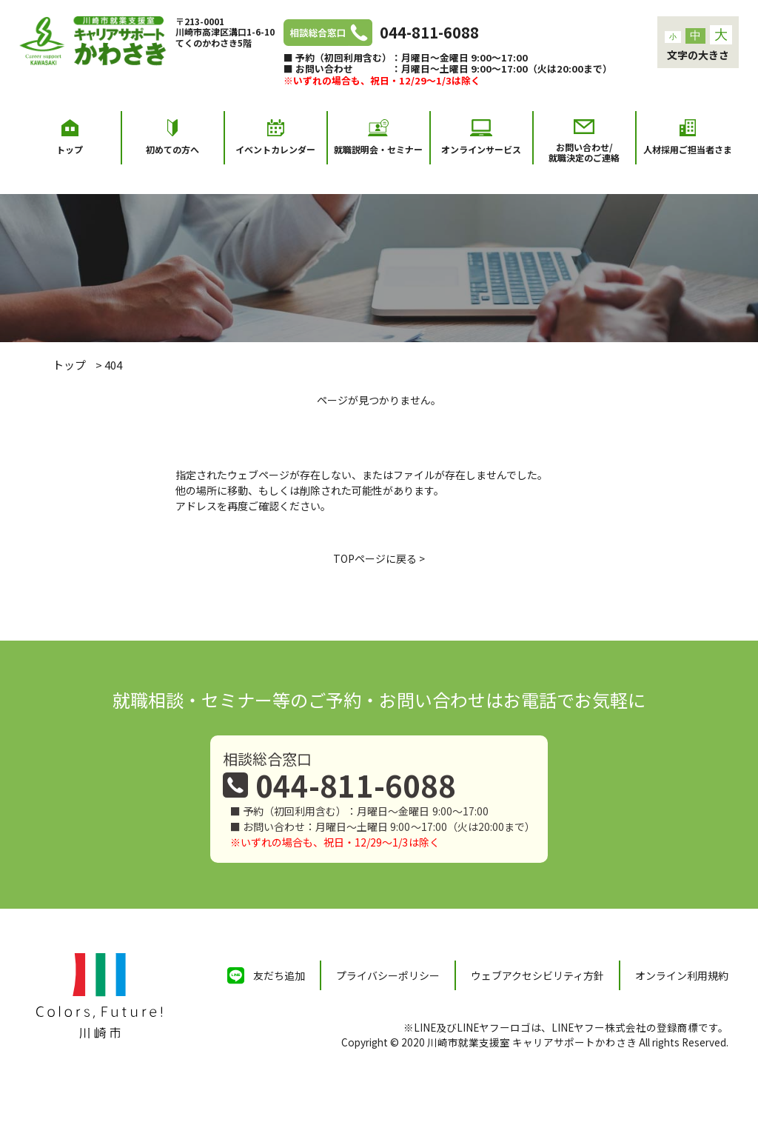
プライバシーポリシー (388, 975)
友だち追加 (279, 975)
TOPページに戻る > (379, 558)
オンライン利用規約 (681, 975)
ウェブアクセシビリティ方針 (537, 975)
